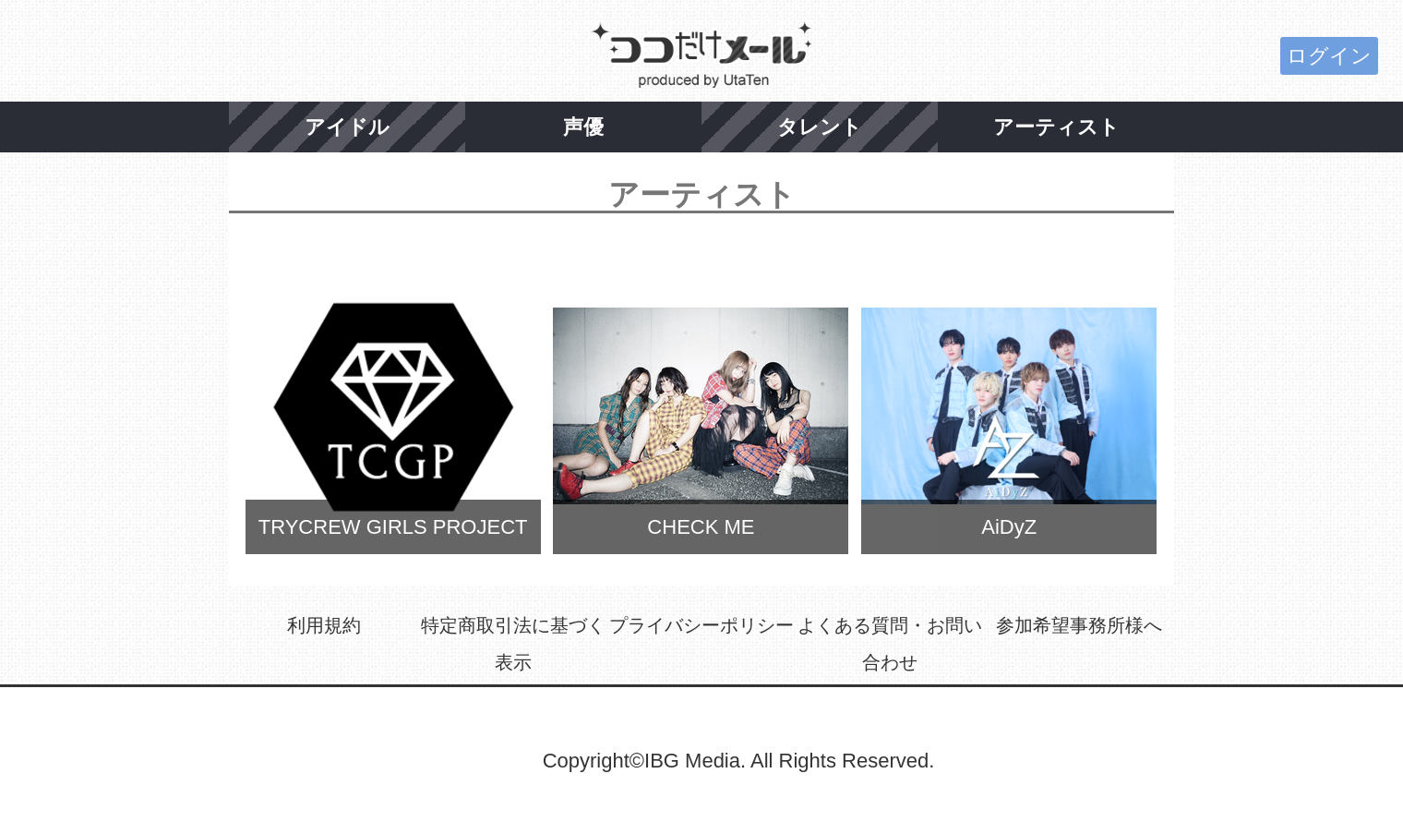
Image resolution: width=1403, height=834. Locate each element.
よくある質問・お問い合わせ (889, 643)
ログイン (1329, 55)
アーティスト (1056, 127)
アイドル (347, 127)
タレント (819, 127)
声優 (583, 127)
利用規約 (324, 625)
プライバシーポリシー (701, 625)
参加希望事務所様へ (1079, 625)
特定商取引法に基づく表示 (513, 643)
